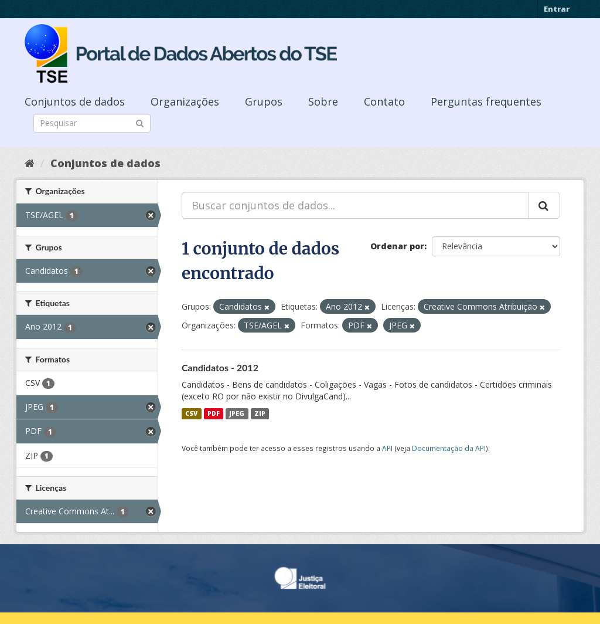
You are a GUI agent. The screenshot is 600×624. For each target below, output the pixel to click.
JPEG (236, 413)
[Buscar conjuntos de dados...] (355, 205)
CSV (191, 413)
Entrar (557, 9)
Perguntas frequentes (486, 101)
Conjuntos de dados (75, 101)
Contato (384, 101)
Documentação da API (449, 448)
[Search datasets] (92, 123)
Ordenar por (397, 246)
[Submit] (140, 122)
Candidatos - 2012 (220, 367)
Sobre (323, 101)
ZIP (259, 413)
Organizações (185, 101)
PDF (213, 413)
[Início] (30, 163)
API (387, 448)
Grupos (263, 101)
